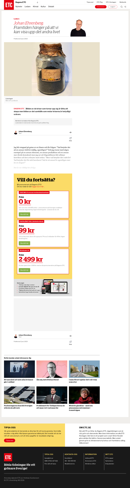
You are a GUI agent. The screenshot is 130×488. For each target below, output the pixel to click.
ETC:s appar (109, 458)
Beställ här (24, 214)
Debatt (51, 6)
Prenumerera (100, 6)
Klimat (35, 6)
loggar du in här (38, 187)
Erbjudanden (109, 464)
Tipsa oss (9, 440)
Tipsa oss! (90, 2)
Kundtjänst (68, 458)
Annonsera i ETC (90, 461)
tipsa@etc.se (48, 458)
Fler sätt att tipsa (50, 464)
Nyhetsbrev (109, 461)
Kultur (43, 6)
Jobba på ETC (89, 458)
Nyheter (18, 6)
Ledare (27, 6)
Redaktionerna (70, 464)
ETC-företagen (111, 2)
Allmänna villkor (90, 464)
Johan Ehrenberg (25, 131)
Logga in (112, 6)
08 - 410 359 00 (70, 461)
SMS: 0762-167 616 (51, 461)
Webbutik (123, 2)
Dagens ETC (26, 2)
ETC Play (100, 2)
